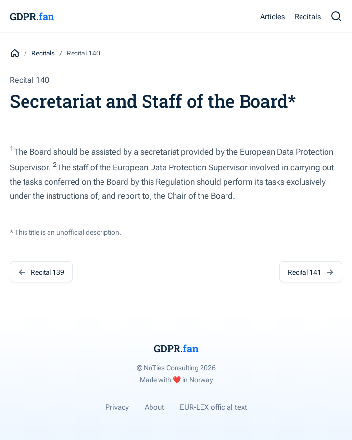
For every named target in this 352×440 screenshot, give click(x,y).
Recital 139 (41, 272)
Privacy (117, 407)
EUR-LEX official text (213, 407)
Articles (272, 16)
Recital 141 (311, 272)
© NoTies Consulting (176, 368)
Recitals (308, 16)
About (154, 407)
